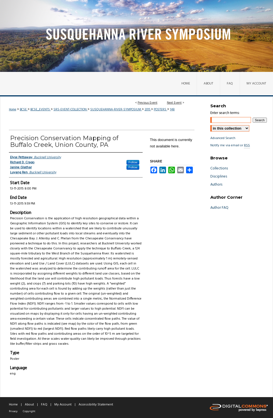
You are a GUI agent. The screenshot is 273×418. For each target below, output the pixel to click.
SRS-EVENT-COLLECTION (70, 109)
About (29, 404)
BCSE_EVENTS (40, 109)
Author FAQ (219, 208)
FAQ (44, 404)
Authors (216, 185)
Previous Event (147, 102)
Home (12, 109)
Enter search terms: (225, 113)
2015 (148, 109)
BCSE (24, 109)
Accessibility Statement (96, 404)
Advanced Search (222, 138)
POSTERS (160, 109)
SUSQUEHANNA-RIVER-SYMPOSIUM (116, 109)
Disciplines (218, 176)
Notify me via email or (230, 145)
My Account (63, 404)
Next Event (174, 102)
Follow (132, 162)
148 (172, 109)
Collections (219, 168)
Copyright (29, 411)
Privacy (13, 411)
